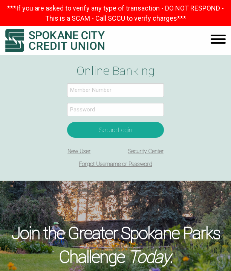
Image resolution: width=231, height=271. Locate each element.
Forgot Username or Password (115, 163)
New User (78, 151)
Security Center (146, 151)
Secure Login (115, 130)
